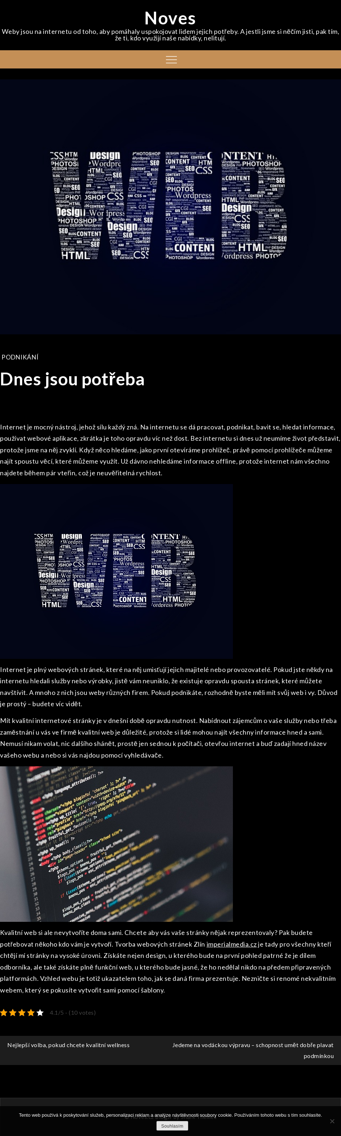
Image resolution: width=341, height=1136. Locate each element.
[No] (332, 1121)
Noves (170, 17)
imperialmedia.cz (232, 944)
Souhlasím (172, 1126)
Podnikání (20, 357)
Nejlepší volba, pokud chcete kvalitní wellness (68, 1044)
